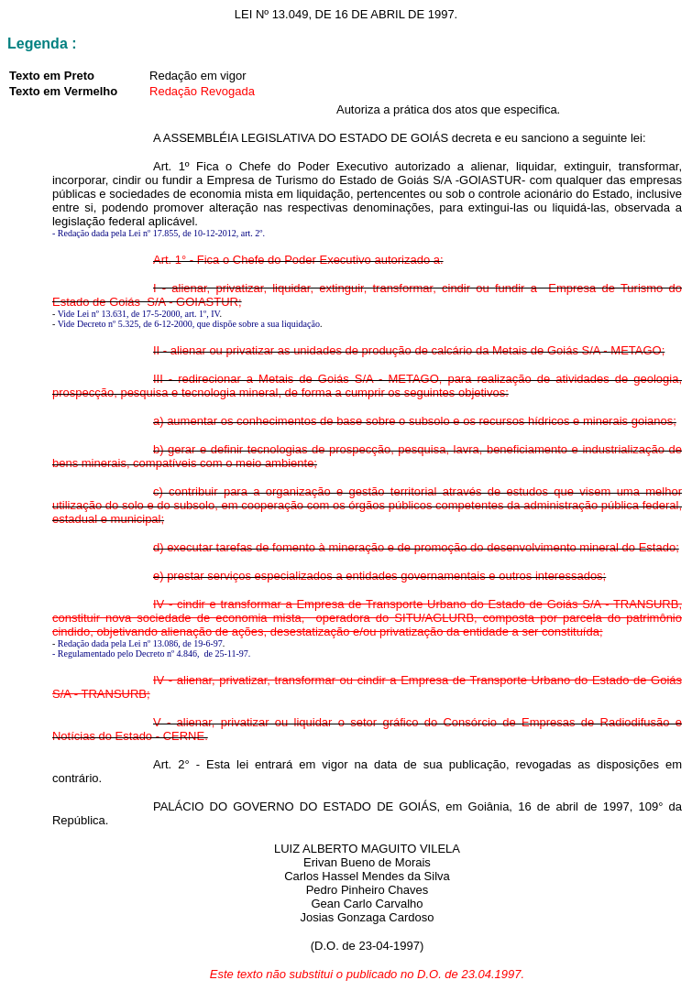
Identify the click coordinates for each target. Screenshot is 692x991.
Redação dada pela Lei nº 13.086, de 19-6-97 (140, 643)
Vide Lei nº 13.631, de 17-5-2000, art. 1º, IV (139, 314)
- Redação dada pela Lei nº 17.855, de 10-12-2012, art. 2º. (158, 233)
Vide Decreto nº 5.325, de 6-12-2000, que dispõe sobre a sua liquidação (189, 324)
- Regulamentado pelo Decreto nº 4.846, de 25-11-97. (151, 653)
